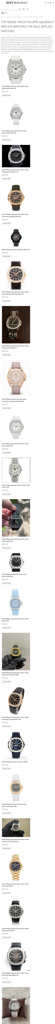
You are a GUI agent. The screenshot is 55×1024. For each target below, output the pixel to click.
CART (51, 3)
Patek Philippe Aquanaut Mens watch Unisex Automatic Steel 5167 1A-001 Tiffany (40, 646)
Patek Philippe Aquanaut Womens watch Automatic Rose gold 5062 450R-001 (39, 213)
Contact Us (46, 3)
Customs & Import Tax (22, 951)
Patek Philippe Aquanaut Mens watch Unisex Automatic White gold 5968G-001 (40, 739)
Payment (53, 3)
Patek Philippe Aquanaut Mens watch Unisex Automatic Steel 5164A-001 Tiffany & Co (40, 774)
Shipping (48, 3)
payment (23, 949)
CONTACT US (34, 951)
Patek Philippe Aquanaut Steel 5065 (40, 923)
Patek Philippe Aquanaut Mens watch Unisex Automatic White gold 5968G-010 (40, 822)
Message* (27, 1013)
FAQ (36, 949)
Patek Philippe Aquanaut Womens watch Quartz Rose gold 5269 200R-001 (13, 688)
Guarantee (30, 949)
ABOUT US (9, 949)
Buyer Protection (44, 949)
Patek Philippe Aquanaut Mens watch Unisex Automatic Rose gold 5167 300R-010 (40, 164)
